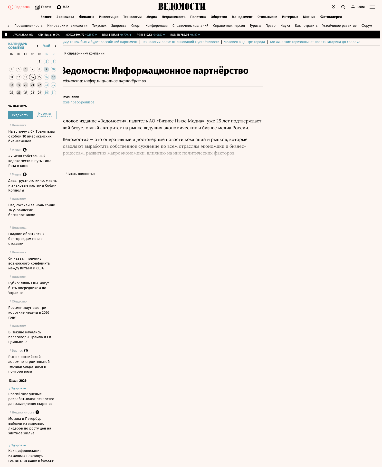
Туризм (255, 25)
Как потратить (306, 25)
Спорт (136, 25)
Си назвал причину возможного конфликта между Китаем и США (29, 263)
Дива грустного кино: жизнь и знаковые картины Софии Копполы (32, 185)
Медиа (151, 16)
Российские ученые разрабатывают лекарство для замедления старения (31, 399)
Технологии (132, 16)
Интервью (290, 16)
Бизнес (46, 16)
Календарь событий (17, 46)
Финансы (86, 16)
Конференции (156, 25)
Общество (219, 16)
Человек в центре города (305, 42)
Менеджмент (242, 16)
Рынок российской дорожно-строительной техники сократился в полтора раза (29, 364)
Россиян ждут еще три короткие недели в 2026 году (28, 312)
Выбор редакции (81, 42)
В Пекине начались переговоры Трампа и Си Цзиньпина (29, 337)
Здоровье (118, 25)
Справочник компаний (190, 25)
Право (271, 25)
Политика (198, 16)
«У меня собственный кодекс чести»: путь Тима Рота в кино (29, 161)
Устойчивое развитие (339, 25)
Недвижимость (173, 16)
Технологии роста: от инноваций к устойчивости (241, 42)
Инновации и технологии (67, 25)
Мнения (309, 16)
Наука (285, 25)
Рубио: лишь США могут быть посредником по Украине (28, 288)
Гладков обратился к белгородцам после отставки (26, 239)
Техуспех (99, 25)
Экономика (65, 16)
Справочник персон (229, 25)
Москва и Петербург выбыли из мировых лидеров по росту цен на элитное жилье (29, 425)
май (46, 46)
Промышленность (28, 25)
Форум (367, 25)
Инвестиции (108, 16)
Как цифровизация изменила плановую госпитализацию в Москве (31, 456)
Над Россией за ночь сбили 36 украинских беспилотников (31, 210)
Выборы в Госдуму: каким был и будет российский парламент (149, 42)
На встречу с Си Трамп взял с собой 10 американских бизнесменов (31, 136)
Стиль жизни (267, 16)
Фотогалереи (331, 16)
